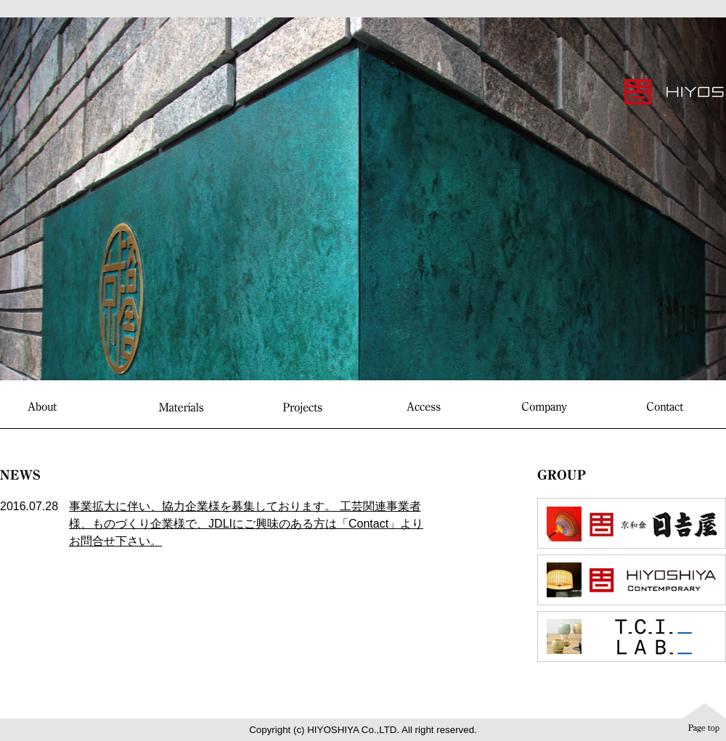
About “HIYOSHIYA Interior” (61, 407)
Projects (302, 408)
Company (544, 407)
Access (424, 406)
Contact (665, 406)
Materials (181, 407)
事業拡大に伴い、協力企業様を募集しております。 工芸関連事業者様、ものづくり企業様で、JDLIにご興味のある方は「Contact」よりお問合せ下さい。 (246, 523)
